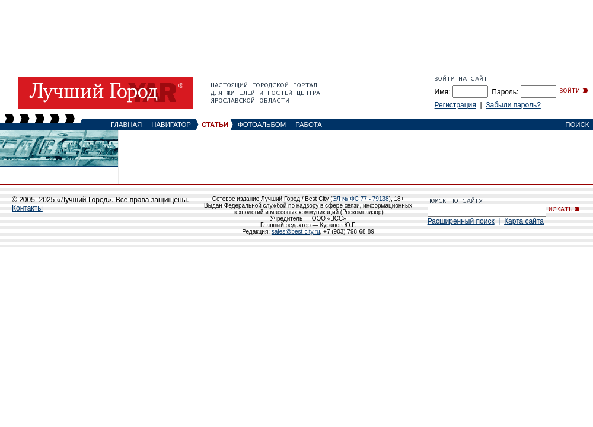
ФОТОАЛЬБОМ (262, 124)
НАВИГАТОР (171, 124)
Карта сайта (524, 221)
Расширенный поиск (461, 221)
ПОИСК (577, 124)
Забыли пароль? (513, 105)
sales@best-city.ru (296, 231)
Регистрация (455, 105)
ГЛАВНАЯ (126, 124)
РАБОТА (308, 124)
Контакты (27, 208)
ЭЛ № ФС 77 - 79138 (360, 199)
